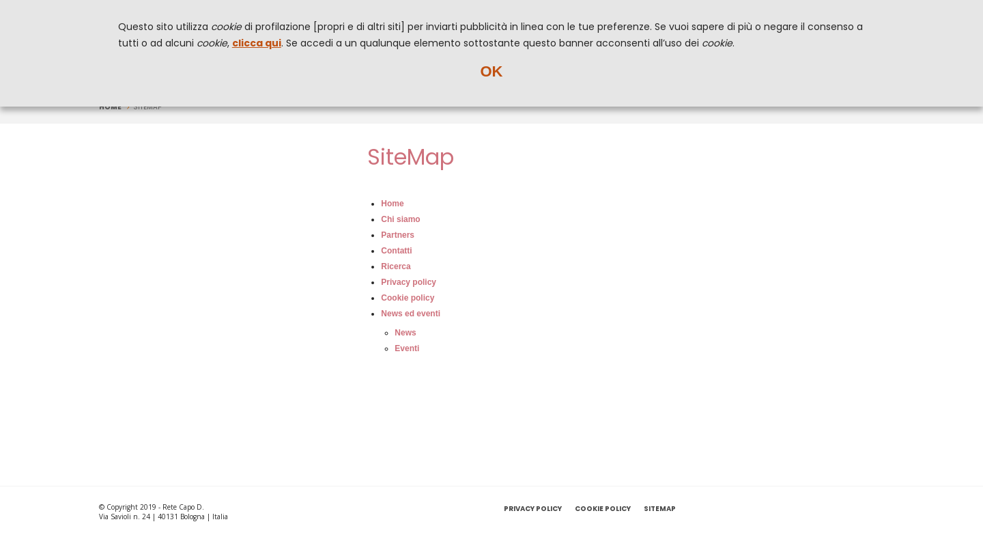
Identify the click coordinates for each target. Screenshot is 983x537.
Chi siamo (400, 219)
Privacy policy (408, 282)
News (405, 333)
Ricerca (395, 266)
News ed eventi (410, 313)
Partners (397, 235)
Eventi (407, 348)
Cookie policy (407, 298)
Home (110, 106)
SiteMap (660, 508)
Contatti (396, 251)
